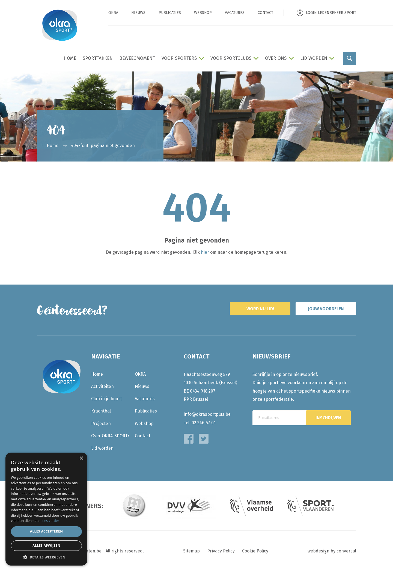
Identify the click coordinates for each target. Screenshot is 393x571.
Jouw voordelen (326, 308)
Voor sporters (179, 58)
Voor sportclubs (230, 58)
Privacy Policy (221, 551)
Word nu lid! (260, 308)
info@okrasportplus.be (207, 414)
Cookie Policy (255, 551)
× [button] (81, 458)
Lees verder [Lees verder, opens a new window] (50, 520)
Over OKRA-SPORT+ (110, 435)
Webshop (203, 12)
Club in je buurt (106, 398)
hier (205, 252)
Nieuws (138, 12)
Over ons (276, 58)
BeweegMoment (137, 58)
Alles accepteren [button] (46, 531)
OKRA (113, 12)
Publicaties (170, 12)
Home (70, 58)
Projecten (101, 423)
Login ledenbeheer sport (331, 12)
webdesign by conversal (332, 551)
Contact (265, 12)
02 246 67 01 (204, 422)
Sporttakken (98, 58)
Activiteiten (102, 386)
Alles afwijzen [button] (46, 545)
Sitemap (191, 551)
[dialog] (46, 509)
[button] (46, 557)
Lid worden (313, 58)
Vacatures (235, 12)
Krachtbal (101, 411)
